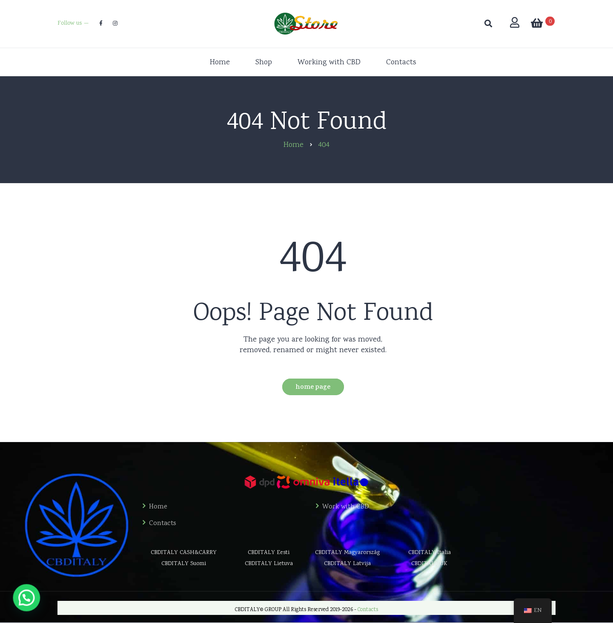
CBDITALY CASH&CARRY (184, 552)
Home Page (312, 387)
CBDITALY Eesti (268, 552)
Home (158, 507)
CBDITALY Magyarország (347, 552)
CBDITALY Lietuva (269, 564)
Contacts (162, 523)
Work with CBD (345, 507)
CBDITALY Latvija (347, 564)
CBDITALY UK (429, 564)
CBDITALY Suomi (183, 564)
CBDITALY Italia (429, 552)
